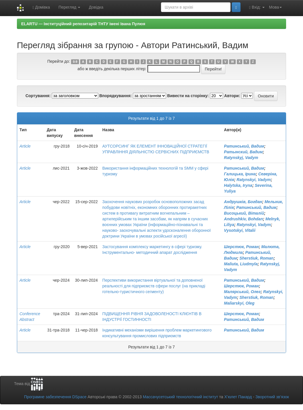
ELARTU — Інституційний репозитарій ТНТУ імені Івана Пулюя (83, 23)
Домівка (41, 7)
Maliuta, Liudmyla (240, 264)
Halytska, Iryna (238, 185)
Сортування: (38, 95)
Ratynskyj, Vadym (241, 157)
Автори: (232, 95)
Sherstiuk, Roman (256, 258)
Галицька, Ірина (240, 174)
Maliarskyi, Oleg (239, 303)
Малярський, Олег (242, 291)
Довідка (96, 7)
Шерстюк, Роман (241, 246)
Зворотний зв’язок (272, 397)
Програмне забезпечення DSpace (55, 397)
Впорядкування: (115, 95)
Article (25, 146)
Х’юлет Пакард (238, 397)
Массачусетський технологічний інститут (180, 397)
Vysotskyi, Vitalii (239, 230)
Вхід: (257, 7)
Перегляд (69, 7)
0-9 (75, 61)
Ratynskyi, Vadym (254, 179)
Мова (275, 7)
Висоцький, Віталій (244, 213)
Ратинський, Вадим (244, 146)
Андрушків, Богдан (243, 201)
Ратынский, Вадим (243, 152)
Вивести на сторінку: (188, 95)
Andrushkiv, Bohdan (243, 219)
